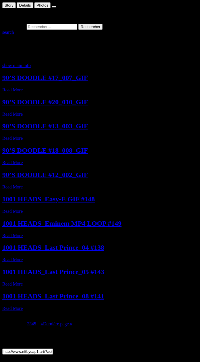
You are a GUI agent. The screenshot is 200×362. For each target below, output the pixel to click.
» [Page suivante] (42, 323)
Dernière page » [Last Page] (57, 323)
